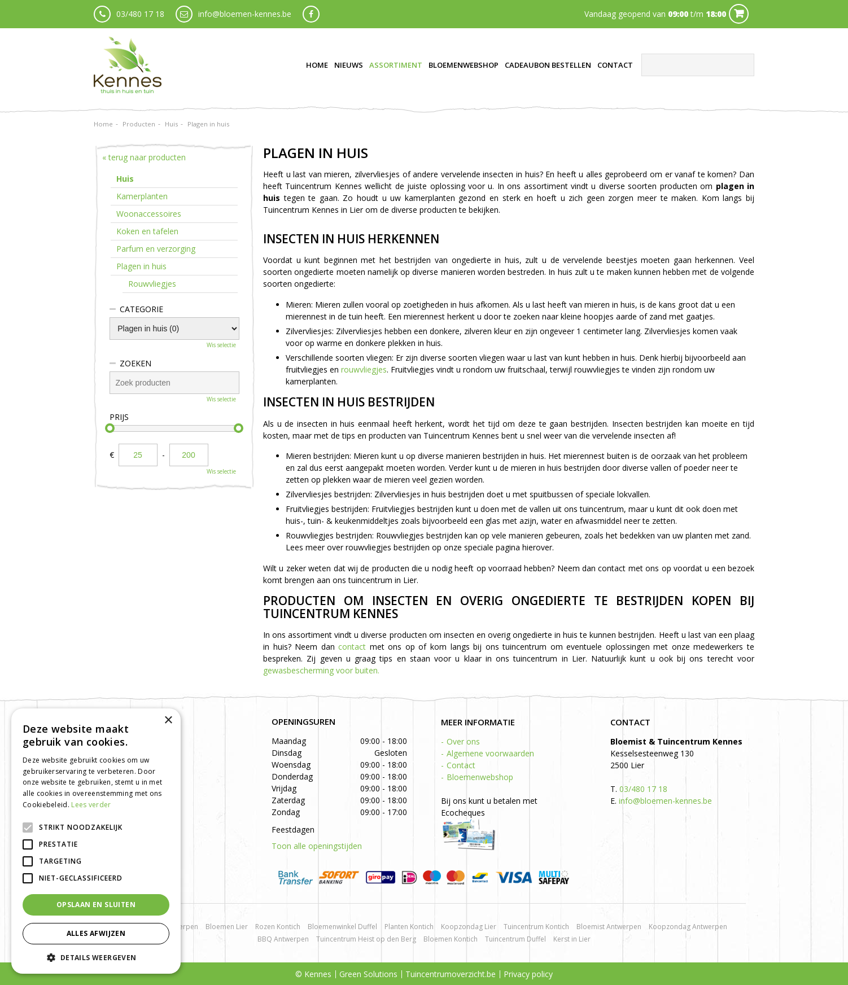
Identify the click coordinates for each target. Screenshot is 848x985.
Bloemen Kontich (450, 939)
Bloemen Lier (227, 926)
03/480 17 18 (140, 13)
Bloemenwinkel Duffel (342, 926)
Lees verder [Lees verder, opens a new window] (91, 804)
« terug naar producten (144, 157)
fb (311, 14)
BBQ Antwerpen (283, 939)
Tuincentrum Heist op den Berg (366, 939)
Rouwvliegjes (152, 283)
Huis (125, 178)
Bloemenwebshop (480, 777)
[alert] (96, 841)
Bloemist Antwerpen (608, 926)
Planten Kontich (409, 926)
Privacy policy (528, 974)
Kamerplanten (142, 196)
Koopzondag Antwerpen (688, 926)
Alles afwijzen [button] (96, 933)
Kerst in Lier (572, 939)
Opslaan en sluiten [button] (95, 904)
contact (352, 646)
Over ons (463, 741)
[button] (96, 957)
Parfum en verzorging (155, 248)
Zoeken (135, 363)
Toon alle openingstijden (317, 845)
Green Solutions (368, 974)
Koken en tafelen (147, 231)
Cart (739, 14)
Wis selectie (221, 345)
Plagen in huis (141, 266)
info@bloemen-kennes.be (244, 13)
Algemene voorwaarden (490, 753)
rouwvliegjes (364, 369)
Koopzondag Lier (468, 926)
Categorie (141, 309)
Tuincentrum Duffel (515, 939)
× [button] (168, 720)
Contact (461, 765)
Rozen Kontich (277, 926)
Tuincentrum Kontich (536, 926)
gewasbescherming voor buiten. (321, 670)
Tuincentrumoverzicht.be (450, 974)
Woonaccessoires (148, 213)
